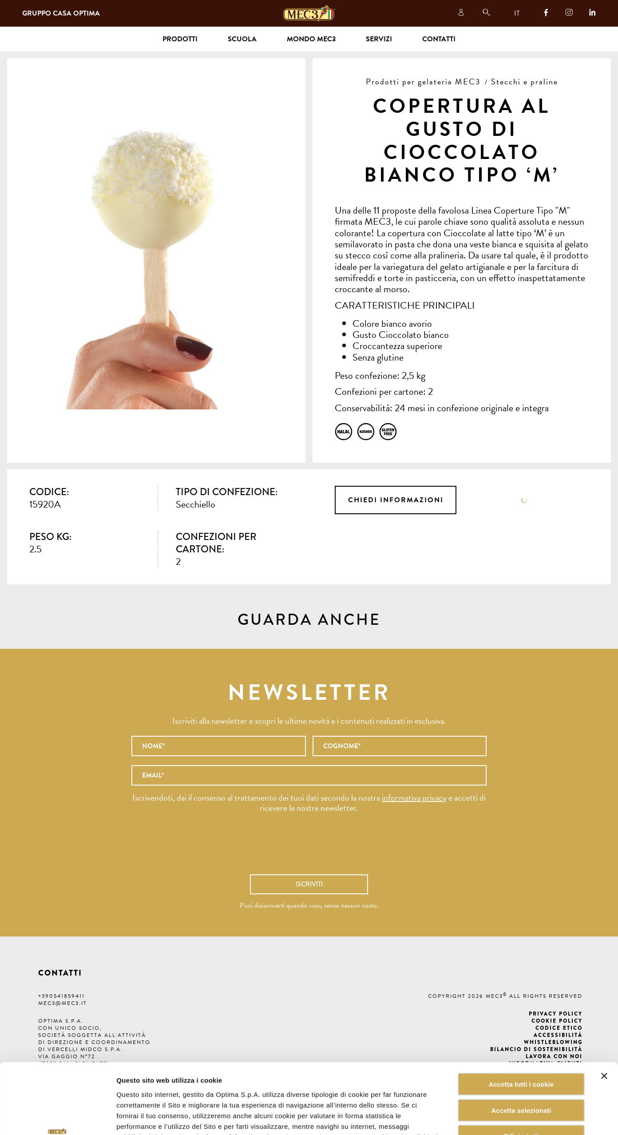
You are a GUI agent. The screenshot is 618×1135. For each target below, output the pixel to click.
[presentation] (309, 848)
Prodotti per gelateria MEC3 (423, 81)
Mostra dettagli (450, 1117)
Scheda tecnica (524, 500)
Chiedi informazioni (396, 500)
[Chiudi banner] (604, 1010)
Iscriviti (309, 884)
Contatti (439, 39)
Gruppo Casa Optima (61, 13)
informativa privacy (414, 797)
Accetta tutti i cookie (521, 1018)
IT (517, 13)
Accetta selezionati (521, 1044)
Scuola (242, 39)
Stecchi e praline (524, 81)
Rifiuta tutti (521, 1070)
